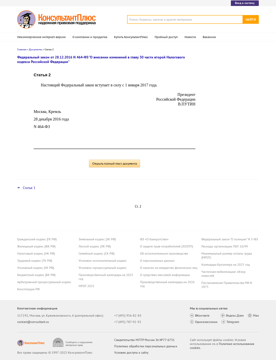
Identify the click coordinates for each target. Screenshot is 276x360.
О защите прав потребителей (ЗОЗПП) (166, 246)
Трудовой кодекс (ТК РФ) (34, 261)
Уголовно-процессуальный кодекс (103, 268)
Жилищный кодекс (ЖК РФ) (36, 246)
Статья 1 (29, 188)
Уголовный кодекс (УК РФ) (35, 268)
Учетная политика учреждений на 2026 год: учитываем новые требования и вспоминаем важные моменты (229, 121)
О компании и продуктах (89, 37)
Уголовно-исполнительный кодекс (103, 261)
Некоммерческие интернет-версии (41, 37)
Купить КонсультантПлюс (131, 37)
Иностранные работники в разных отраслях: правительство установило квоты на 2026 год (227, 99)
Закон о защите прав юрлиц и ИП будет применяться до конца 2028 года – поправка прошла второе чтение (229, 142)
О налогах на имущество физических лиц (168, 268)
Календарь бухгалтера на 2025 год (225, 264)
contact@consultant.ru (33, 322)
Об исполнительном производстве (164, 253)
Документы (35, 49)
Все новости (211, 155)
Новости (190, 37)
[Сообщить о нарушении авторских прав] (73, 342)
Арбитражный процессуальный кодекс (44, 282)
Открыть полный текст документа (114, 163)
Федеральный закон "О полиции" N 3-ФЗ (229, 239)
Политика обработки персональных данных (145, 346)
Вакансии (209, 37)
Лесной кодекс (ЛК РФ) (95, 246)
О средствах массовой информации (165, 275)
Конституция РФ (28, 289)
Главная (22, 49)
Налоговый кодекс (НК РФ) (36, 253)
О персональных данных (157, 261)
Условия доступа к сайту (131, 352)
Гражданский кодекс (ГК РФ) (37, 239)
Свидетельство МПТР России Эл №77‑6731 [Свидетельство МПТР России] (144, 340)
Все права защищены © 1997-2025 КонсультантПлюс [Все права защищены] (54, 352)
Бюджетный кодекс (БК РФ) (36, 275)
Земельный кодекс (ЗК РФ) (97, 239)
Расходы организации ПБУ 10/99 (224, 246)
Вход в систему (245, 3)
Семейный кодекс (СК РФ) (96, 253)
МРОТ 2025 (86, 286)
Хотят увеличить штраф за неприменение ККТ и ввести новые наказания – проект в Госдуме (227, 78)
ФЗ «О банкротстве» (154, 239)
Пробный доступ (166, 37)
